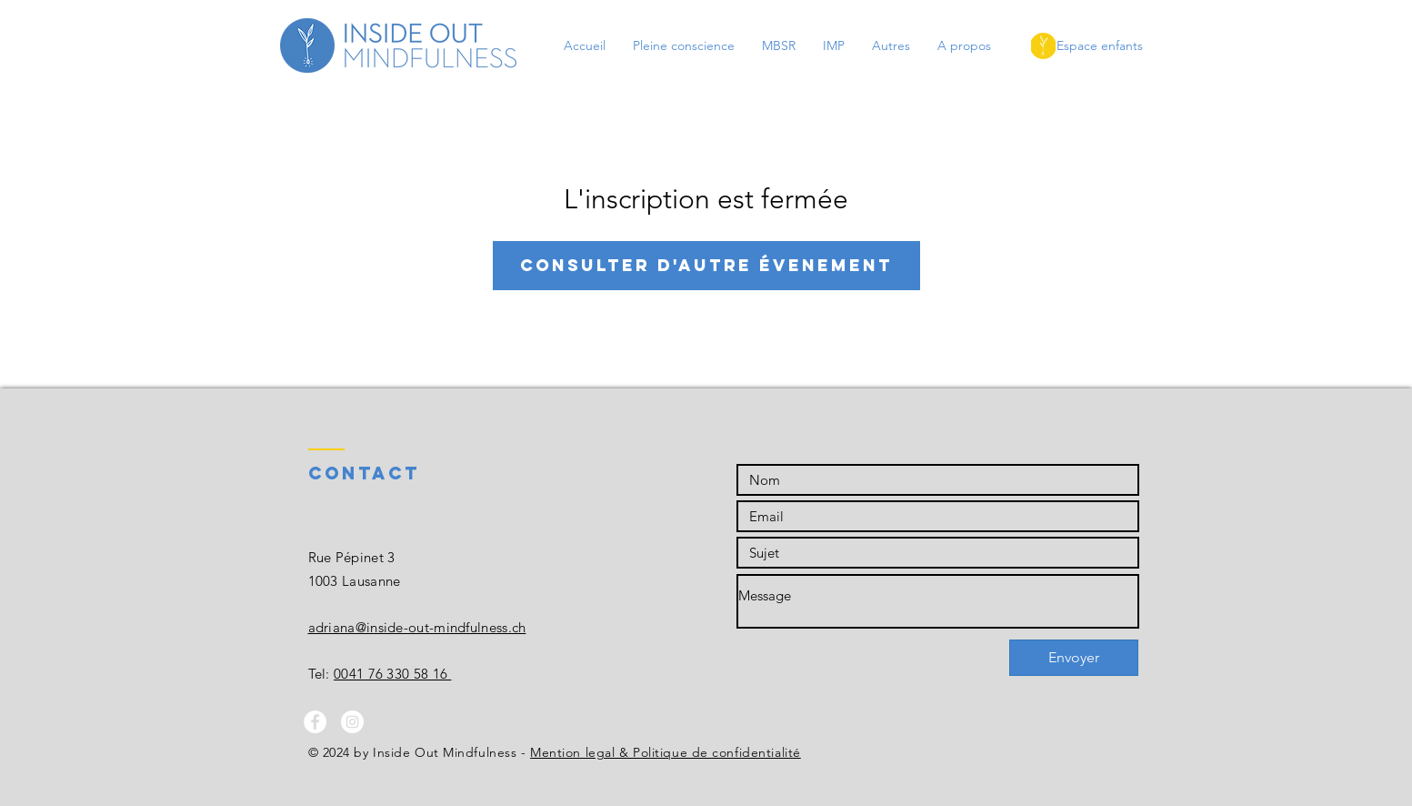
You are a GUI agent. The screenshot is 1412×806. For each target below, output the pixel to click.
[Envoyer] (1073, 658)
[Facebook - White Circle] (315, 721)
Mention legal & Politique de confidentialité (665, 752)
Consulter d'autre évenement (706, 265)
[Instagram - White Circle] (352, 721)
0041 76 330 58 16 (392, 673)
